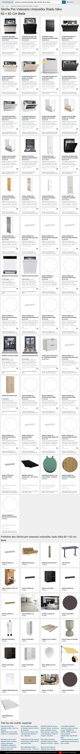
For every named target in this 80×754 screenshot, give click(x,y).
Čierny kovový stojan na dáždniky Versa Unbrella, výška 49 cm (48, 749)
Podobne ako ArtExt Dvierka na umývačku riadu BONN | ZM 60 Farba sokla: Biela (29, 333)
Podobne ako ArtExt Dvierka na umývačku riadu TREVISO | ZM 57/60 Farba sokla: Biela (69, 253)
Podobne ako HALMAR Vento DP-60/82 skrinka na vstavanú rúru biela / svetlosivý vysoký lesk (10, 173)
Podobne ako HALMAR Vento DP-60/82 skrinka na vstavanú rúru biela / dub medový (70, 133)
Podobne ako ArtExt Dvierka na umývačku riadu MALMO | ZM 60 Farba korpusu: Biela (10, 333)
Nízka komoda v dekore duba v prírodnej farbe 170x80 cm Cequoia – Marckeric (49, 733)
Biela (7, 6)
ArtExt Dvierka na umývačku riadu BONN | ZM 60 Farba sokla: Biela (30, 317)
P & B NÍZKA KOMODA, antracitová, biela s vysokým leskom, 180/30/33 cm (69, 728)
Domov (2, 6)
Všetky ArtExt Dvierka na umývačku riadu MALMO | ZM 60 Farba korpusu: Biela (9, 532)
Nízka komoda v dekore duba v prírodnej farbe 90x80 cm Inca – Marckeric (29, 733)
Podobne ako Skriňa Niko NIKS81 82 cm (9, 412)
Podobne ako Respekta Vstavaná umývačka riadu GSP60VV (28, 173)
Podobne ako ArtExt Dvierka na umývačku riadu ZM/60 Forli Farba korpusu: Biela (69, 412)
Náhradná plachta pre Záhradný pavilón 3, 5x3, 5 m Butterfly (9, 728)
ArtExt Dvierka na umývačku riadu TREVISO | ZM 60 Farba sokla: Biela (50, 237)
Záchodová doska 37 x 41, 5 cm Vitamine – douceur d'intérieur (50, 477)
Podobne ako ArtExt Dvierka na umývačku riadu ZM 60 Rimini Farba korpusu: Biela (9, 452)
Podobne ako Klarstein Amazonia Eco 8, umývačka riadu (49, 93)
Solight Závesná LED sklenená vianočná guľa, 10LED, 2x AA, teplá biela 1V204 (30, 741)
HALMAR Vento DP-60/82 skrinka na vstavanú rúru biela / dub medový (69, 118)
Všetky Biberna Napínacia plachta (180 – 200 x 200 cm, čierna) (30, 492)
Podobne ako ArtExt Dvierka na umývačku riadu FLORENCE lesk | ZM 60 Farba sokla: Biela (29, 452)
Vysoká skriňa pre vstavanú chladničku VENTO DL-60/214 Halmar (49, 158)
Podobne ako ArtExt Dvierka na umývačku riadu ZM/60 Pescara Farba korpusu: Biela (49, 333)
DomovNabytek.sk (7, 2)
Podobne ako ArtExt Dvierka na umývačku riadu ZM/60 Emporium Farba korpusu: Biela (49, 412)
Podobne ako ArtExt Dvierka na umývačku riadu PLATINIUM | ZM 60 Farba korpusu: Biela (49, 293)
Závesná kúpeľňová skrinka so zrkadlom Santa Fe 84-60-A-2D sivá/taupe (30, 728)
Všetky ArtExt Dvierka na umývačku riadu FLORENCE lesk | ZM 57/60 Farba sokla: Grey (10, 492)
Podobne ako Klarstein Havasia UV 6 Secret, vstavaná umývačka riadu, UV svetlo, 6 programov (29, 93)
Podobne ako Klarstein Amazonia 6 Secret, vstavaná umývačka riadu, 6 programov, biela (9, 93)
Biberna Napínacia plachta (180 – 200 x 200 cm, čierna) (30, 477)
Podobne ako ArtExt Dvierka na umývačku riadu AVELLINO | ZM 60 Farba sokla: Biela (29, 253)
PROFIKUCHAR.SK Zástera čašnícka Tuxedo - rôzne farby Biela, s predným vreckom (50, 728)
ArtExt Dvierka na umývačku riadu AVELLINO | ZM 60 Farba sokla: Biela (30, 237)
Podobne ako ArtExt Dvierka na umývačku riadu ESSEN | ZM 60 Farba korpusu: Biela (69, 333)
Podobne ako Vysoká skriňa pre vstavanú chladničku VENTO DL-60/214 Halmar (50, 173)
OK (60, 752)
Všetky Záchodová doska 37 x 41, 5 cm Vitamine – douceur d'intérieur (50, 492)
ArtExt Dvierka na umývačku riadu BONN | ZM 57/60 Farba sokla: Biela (50, 437)
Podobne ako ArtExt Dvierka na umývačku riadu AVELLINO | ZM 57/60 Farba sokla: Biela (69, 373)
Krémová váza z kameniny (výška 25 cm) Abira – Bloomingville (8, 749)
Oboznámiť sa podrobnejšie (69, 752)
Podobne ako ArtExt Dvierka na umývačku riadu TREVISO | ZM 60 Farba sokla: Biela (49, 253)
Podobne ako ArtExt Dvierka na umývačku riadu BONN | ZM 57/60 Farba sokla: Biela (49, 452)
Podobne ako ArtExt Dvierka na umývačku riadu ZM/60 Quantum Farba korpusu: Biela (30, 412)
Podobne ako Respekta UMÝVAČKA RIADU (9, 292)
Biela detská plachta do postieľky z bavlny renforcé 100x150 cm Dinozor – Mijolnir (50, 741)
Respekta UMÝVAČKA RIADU (10, 276)
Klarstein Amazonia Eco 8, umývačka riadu (49, 77)
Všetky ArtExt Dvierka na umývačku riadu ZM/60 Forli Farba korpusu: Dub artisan (69, 492)
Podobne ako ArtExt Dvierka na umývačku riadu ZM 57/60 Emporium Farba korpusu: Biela (69, 452)
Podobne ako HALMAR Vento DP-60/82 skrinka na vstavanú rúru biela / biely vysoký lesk (50, 133)
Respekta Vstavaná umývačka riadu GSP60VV (29, 157)
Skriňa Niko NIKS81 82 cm (9, 395)
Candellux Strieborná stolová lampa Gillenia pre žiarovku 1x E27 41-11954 (70, 741)
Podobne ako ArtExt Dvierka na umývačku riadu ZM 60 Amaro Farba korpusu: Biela (69, 293)
